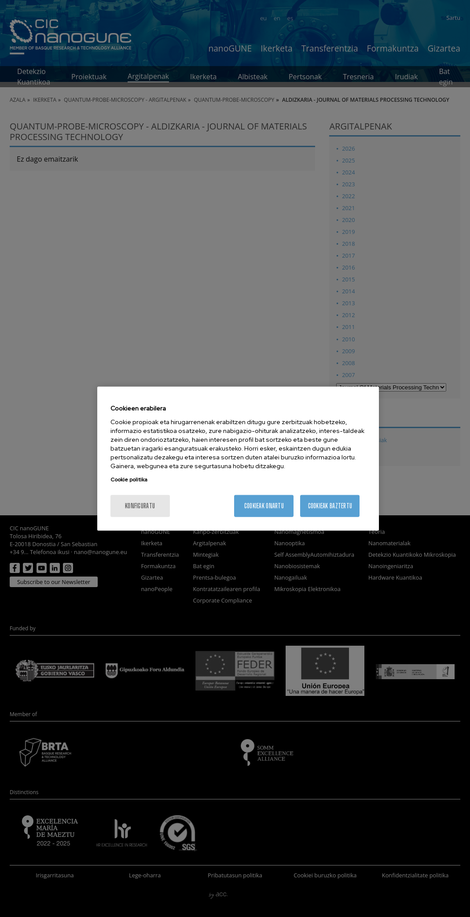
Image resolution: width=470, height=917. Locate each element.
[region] (238, 459)
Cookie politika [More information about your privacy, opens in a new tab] (128, 479)
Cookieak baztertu (330, 505)
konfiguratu (140, 505)
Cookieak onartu (264, 505)
